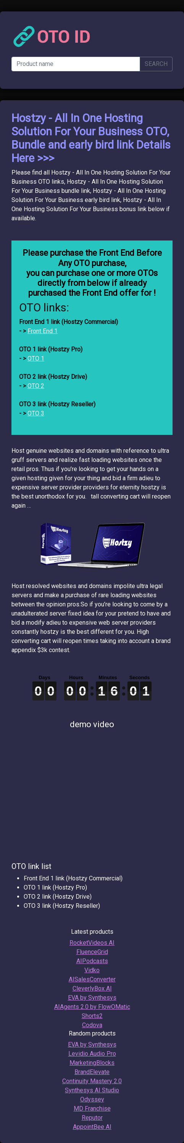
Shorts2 (92, 1016)
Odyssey (92, 1099)
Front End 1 (42, 331)
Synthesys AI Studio (92, 1090)
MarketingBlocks (92, 1062)
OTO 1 (35, 358)
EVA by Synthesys (92, 997)
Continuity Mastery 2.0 (92, 1081)
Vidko (92, 970)
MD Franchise (92, 1108)
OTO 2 (35, 386)
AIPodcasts (92, 961)
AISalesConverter (92, 979)
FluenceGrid (92, 951)
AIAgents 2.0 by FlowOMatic (92, 1006)
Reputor (92, 1117)
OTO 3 (35, 413)
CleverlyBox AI (92, 988)
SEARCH (156, 63)
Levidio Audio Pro (92, 1053)
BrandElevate (92, 1072)
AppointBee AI (92, 1126)
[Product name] (75, 64)
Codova (92, 1025)
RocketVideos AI (92, 942)
